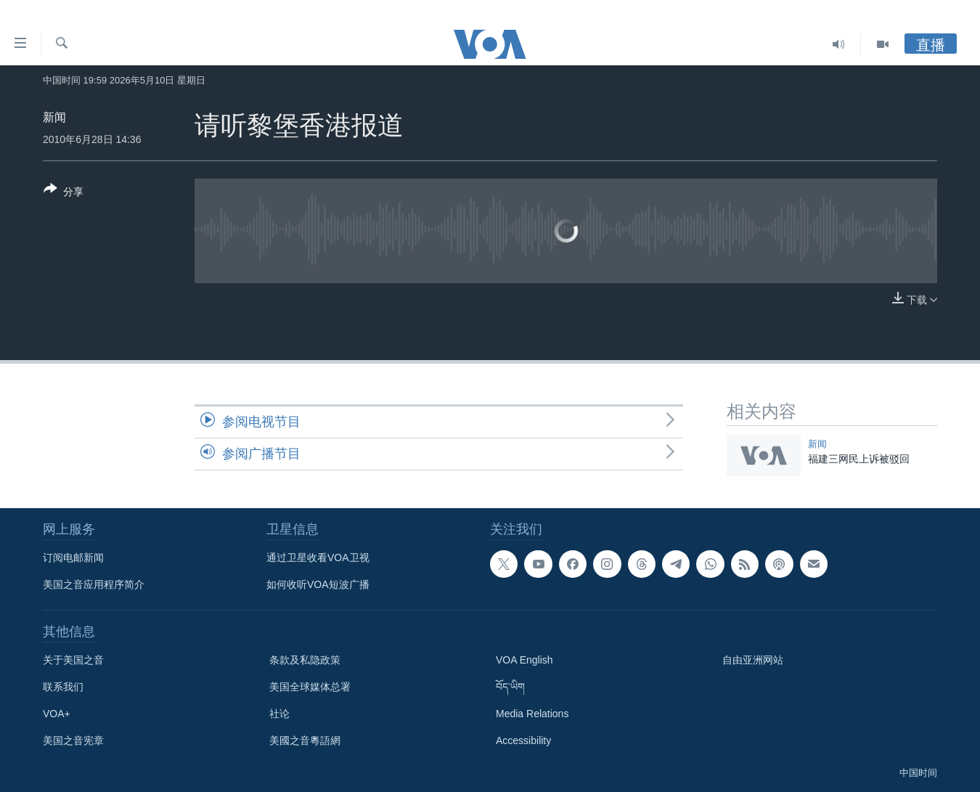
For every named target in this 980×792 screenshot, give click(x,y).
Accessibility (523, 740)
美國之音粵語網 (304, 740)
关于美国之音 (73, 660)
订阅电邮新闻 (73, 557)
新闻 (54, 117)
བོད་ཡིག (510, 687)
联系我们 (63, 687)
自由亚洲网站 (752, 660)
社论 (279, 713)
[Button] (63, 193)
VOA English (524, 660)
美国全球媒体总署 (310, 687)
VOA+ (56, 713)
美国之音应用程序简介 (93, 584)
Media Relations (532, 713)
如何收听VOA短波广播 (317, 584)
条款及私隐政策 (304, 660)
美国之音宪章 (73, 740)
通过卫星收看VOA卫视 (317, 557)
